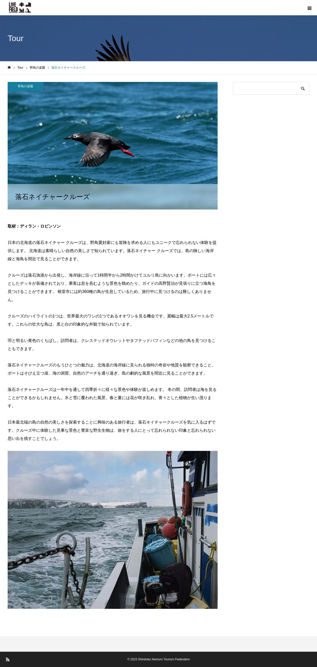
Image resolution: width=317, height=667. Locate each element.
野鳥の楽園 (25, 86)
